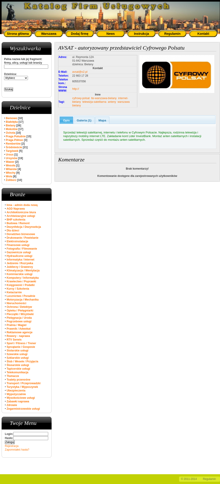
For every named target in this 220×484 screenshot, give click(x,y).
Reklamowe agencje (19, 332)
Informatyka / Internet (20, 259)
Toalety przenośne (18, 379)
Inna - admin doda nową (22, 205)
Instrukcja (141, 33)
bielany (76, 105)
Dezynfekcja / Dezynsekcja (24, 226)
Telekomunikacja (17, 372)
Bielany (11, 125)
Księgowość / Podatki (21, 285)
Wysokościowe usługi (21, 397)
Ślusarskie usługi (18, 365)
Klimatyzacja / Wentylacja (23, 270)
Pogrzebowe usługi (19, 321)
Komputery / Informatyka (23, 277)
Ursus (10, 154)
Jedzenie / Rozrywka (20, 263)
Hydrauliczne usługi (19, 256)
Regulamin (172, 33)
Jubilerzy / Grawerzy (20, 266)
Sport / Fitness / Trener (21, 343)
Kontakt (203, 33)
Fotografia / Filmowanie (22, 248)
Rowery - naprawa (18, 336)
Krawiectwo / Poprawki (21, 281)
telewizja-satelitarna (94, 101)
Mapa (102, 120)
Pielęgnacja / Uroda (19, 317)
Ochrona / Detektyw (19, 306)
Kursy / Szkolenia (18, 288)
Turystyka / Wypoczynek (22, 387)
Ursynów (12, 158)
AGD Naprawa (16, 208)
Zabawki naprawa (18, 401)
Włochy (11, 172)
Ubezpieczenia (16, 390)
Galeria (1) (84, 120)
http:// (75, 88)
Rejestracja (11, 446)
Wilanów (11, 169)
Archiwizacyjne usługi (21, 216)
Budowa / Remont (18, 223)
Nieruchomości (16, 303)
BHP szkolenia (16, 219)
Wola (9, 176)
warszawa (124, 101)
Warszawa (48, 33)
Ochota (10, 132)
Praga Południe (16, 136)
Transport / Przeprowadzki (23, 383)
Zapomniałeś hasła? (17, 449)
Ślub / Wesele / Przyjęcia (22, 361)
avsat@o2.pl (80, 71)
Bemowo (11, 118)
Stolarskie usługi (17, 350)
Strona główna (18, 33)
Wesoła (10, 165)
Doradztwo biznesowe (21, 234)
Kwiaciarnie (14, 292)
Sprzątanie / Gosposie (21, 347)
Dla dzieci (13, 230)
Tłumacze (13, 376)
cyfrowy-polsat (81, 98)
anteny (112, 101)
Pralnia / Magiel (16, 325)
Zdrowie (12, 405)
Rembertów (13, 143)
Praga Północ (14, 140)
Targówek (12, 151)
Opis (66, 120)
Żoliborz (11, 180)
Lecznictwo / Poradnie (21, 296)
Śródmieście (14, 147)
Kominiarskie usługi (19, 274)
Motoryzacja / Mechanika (23, 299)
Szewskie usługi (17, 354)
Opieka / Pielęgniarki (20, 310)
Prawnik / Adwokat (19, 328)
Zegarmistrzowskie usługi (23, 408)
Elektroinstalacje (17, 241)
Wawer (10, 161)
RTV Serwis (14, 339)
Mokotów (12, 129)
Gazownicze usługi (19, 252)
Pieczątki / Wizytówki (20, 314)
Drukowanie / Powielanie (22, 237)
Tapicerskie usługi (18, 368)
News (110, 33)
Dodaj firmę (79, 33)
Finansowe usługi (18, 245)
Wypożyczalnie (16, 394)
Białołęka (12, 121)
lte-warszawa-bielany (104, 98)
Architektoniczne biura (21, 212)
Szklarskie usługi (18, 357)
